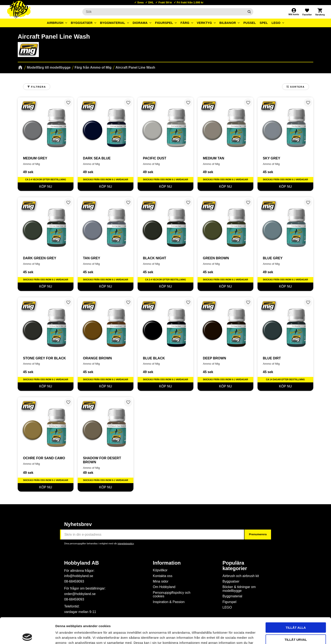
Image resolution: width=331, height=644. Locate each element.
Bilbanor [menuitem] (227, 22)
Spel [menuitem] (264, 22)
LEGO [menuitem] (275, 22)
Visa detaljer (229, 635)
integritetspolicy (126, 543)
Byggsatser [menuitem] (82, 22)
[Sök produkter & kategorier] (163, 11)
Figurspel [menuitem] (164, 22)
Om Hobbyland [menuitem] (164, 587)
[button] (307, 12)
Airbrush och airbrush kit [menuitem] (240, 576)
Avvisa (296, 625)
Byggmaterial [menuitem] (112, 22)
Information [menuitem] (167, 563)
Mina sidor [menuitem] (160, 581)
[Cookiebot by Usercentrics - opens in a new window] (27, 636)
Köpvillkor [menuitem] (160, 570)
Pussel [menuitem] (249, 22)
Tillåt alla (296, 601)
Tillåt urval (296, 613)
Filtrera (38, 87)
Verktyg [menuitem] (204, 22)
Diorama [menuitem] (140, 22)
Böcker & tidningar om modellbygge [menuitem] (239, 588)
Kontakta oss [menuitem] (162, 576)
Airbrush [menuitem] (55, 22)
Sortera (297, 87)
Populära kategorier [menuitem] (234, 565)
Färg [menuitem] (184, 22)
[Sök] (249, 11)
